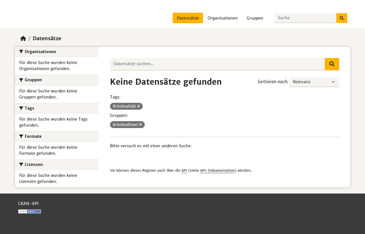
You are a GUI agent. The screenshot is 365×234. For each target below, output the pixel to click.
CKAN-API (28, 203)
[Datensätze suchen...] (306, 18)
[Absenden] (341, 18)
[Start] (23, 38)
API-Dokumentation (217, 170)
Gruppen (255, 18)
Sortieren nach (272, 81)
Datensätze (188, 18)
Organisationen (223, 18)
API (184, 170)
